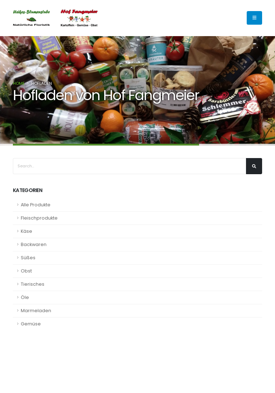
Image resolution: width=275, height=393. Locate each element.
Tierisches (32, 284)
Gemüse (31, 324)
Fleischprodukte (39, 218)
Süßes (28, 258)
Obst (26, 271)
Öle (25, 297)
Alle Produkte (35, 205)
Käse (26, 231)
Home (19, 83)
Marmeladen (36, 311)
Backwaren (34, 244)
